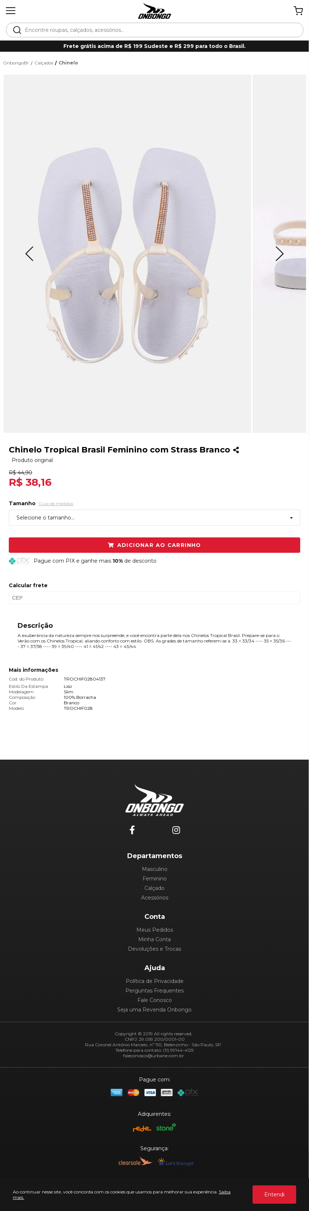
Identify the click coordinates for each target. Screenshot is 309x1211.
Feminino (155, 878)
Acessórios (154, 897)
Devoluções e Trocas (154, 949)
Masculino (155, 869)
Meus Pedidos (154, 930)
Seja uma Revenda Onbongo (154, 1009)
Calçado (154, 888)
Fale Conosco (154, 1000)
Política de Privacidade (155, 981)
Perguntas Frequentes (154, 990)
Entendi (274, 1194)
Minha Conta (154, 939)
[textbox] (159, 30)
